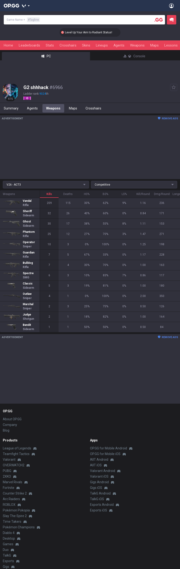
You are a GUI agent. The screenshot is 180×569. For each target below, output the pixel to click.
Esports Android (102, 505)
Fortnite (8, 488)
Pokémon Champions (19, 527)
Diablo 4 (9, 533)
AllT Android (99, 459)
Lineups (102, 45)
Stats (50, 45)
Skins (86, 45)
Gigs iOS (96, 488)
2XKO (7, 476)
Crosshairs (68, 45)
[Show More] (26, 5)
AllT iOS (96, 465)
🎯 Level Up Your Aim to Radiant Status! (91, 32)
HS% (87, 194)
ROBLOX (9, 505)
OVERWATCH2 (13, 465)
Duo (6, 550)
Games (8, 544)
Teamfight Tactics (16, 454)
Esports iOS (98, 510)
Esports (8, 561)
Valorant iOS (99, 476)
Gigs (6, 567)
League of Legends (17, 448)
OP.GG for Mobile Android (108, 448)
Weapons (137, 45)
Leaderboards (29, 45)
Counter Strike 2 (15, 493)
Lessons (171, 45)
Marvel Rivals (12, 482)
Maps (154, 45)
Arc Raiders (11, 499)
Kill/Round (143, 194)
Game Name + (23, 19)
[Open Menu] (171, 5)
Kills (49, 194)
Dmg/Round (162, 194)
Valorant (9, 459)
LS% (124, 194)
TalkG (7, 555)
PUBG (7, 471)
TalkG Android (100, 493)
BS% (105, 194)
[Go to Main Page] (11, 6)
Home (8, 45)
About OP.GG (12, 419)
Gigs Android (99, 482)
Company (10, 425)
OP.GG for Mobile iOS (105, 454)
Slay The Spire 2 (15, 516)
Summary (11, 108)
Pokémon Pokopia (16, 510)
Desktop (9, 538)
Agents (118, 45)
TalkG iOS (97, 499)
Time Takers (12, 521)
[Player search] (158, 20)
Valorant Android (102, 471)
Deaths (68, 194)
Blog (6, 430)
